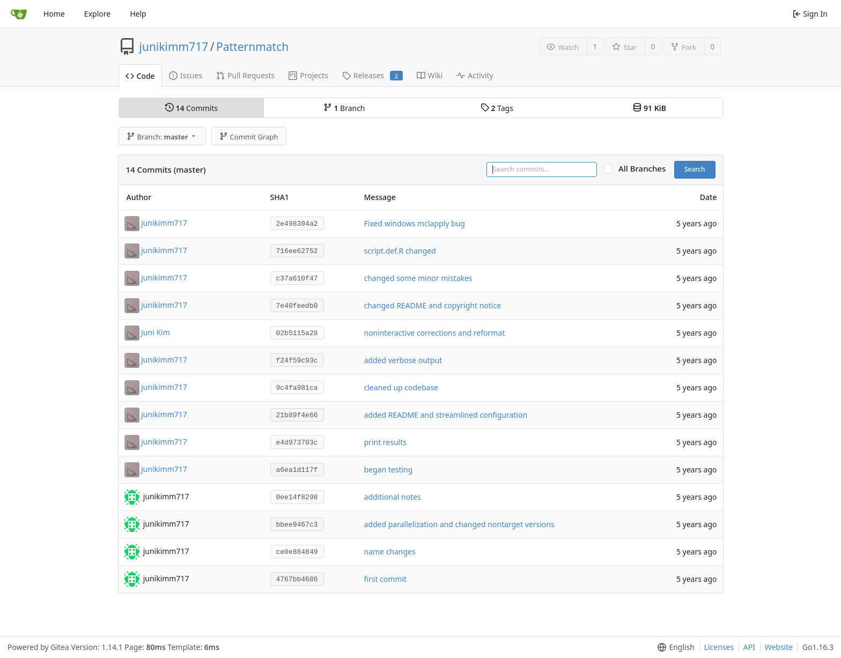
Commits (191, 108)
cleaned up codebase (401, 387)
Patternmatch (252, 46)
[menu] (674, 647)
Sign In (810, 14)
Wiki (430, 75)
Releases (372, 75)
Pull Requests (245, 75)
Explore (97, 14)
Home (54, 14)
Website (779, 647)
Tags (497, 108)
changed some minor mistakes (418, 278)
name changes (390, 551)
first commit (385, 579)
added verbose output (403, 360)
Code (140, 76)
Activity (474, 75)
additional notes (392, 497)
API (749, 647)
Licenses (719, 647)
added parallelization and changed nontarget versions (459, 524)
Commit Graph (248, 137)
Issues (185, 75)
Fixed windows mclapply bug (414, 223)
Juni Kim (155, 332)
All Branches (645, 168)
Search (694, 169)
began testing (388, 469)
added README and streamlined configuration (446, 415)
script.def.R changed (400, 251)
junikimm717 (174, 46)
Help (138, 14)
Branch (344, 108)
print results (385, 442)
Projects (308, 75)
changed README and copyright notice (432, 305)
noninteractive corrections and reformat (434, 333)
